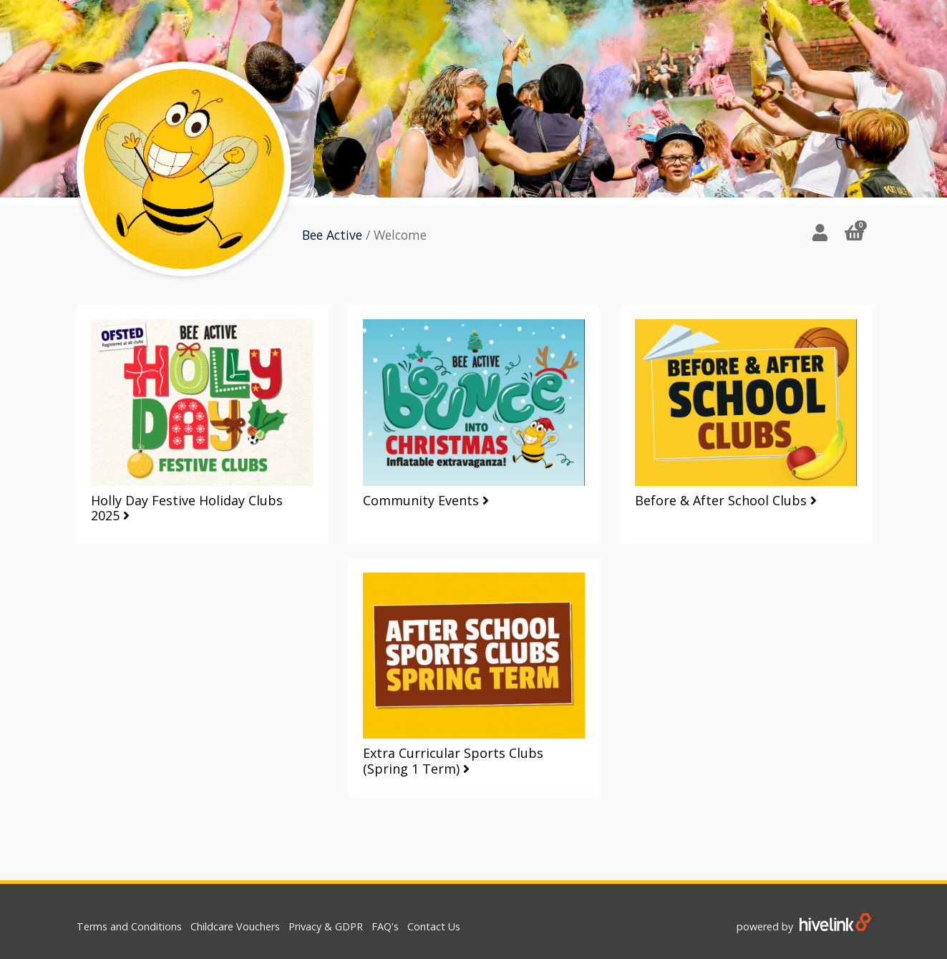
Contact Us (433, 926)
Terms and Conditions (129, 926)
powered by (804, 926)
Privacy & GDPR (325, 926)
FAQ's (385, 926)
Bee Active (332, 234)
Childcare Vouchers (235, 926)
